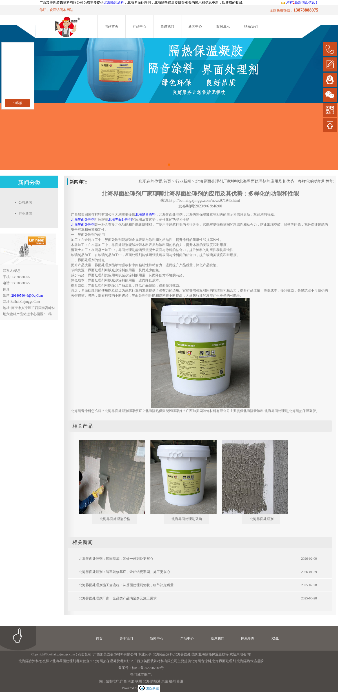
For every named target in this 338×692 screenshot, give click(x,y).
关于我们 (126, 639)
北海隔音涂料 (114, 3)
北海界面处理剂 (261, 519)
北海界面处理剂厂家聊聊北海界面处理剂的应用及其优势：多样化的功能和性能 (264, 181)
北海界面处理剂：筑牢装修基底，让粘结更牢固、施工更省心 (124, 572)
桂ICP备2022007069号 (148, 668)
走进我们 (167, 26)
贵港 (180, 681)
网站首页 (111, 26)
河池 (131, 681)
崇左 (164, 681)
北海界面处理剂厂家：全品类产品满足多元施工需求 (118, 598)
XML (275, 639)
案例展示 (223, 26)
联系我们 (251, 26)
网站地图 (248, 639)
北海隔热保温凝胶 (211, 654)
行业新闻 (183, 181)
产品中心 (139, 26)
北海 (146, 681)
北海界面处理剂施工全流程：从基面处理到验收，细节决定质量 (126, 585)
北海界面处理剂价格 (115, 519)
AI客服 (17, 103)
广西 (123, 681)
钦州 (138, 681)
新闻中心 (195, 26)
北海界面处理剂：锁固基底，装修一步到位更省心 (116, 559)
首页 (167, 181)
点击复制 (84, 654)
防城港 (155, 681)
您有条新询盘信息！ (299, 3)
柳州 (172, 681)
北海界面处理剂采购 (187, 519)
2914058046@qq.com (27, 295)
